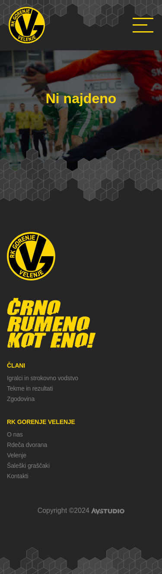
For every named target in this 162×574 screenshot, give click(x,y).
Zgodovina (21, 398)
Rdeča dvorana (27, 444)
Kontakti (17, 476)
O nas (15, 434)
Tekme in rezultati (30, 388)
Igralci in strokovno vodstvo (42, 378)
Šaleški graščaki (28, 465)
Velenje (16, 455)
